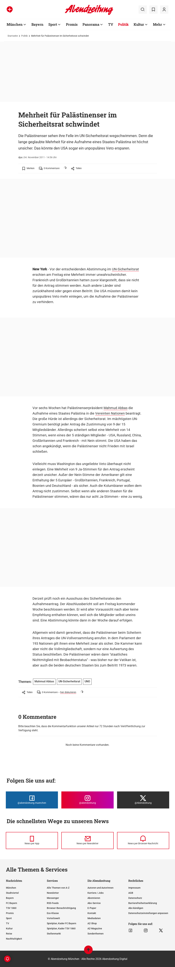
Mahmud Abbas (115, 408)
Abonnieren (94, 898)
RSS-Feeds (53, 903)
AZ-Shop (92, 923)
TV (110, 24)
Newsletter (53, 892)
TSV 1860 (11, 908)
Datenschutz (135, 898)
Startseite (13, 35)
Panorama (91, 24)
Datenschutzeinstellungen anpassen (148, 913)
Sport (52, 24)
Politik (123, 24)
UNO (87, 681)
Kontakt (92, 913)
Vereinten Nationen (110, 413)
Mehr (157, 24)
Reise (9, 933)
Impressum (134, 887)
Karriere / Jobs (96, 892)
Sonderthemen (96, 933)
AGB (130, 892)
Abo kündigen (135, 908)
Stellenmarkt (54, 933)
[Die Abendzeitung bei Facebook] (32, 799)
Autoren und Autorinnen (100, 887)
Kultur (139, 24)
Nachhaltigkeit (14, 938)
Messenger (53, 898)
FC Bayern (11, 903)
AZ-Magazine (95, 928)
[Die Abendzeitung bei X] (143, 799)
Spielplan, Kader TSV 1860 (61, 928)
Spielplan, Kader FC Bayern (61, 923)
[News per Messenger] (32, 840)
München (15, 24)
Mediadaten (94, 918)
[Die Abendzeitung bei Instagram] (87, 799)
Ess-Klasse (53, 913)
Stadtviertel (12, 892)
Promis (72, 24)
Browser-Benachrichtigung (61, 908)
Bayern (37, 24)
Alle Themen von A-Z (58, 887)
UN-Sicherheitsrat (125, 269)
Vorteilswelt (53, 918)
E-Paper (92, 908)
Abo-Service (94, 903)
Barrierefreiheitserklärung (142, 903)
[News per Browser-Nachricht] (143, 840)
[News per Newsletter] (87, 840)
